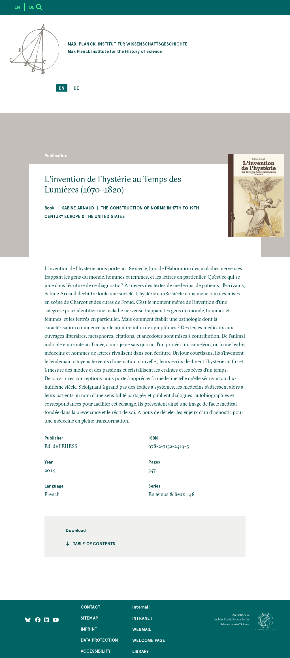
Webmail (141, 629)
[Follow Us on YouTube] (56, 620)
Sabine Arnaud (78, 208)
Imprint (89, 629)
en (62, 88)
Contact (90, 607)
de (76, 88)
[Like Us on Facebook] (38, 620)
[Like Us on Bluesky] (28, 620)
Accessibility (95, 651)
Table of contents (94, 543)
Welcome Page (148, 640)
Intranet (142, 618)
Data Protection (99, 640)
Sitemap (89, 618)
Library (140, 651)
